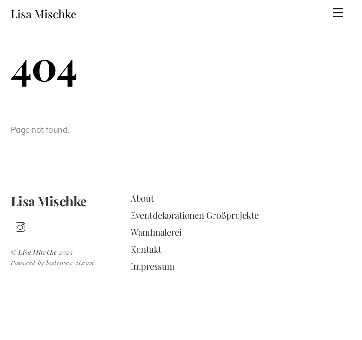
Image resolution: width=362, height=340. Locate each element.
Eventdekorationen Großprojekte (195, 215)
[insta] (20, 225)
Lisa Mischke (37, 252)
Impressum (152, 266)
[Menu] (338, 12)
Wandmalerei (156, 232)
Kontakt (146, 249)
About (142, 198)
